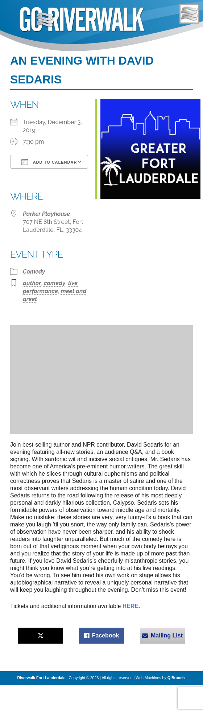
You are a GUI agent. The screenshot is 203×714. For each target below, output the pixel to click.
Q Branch (176, 678)
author (32, 283)
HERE (130, 606)
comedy (54, 283)
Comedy (34, 271)
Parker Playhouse (46, 213)
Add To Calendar (49, 162)
